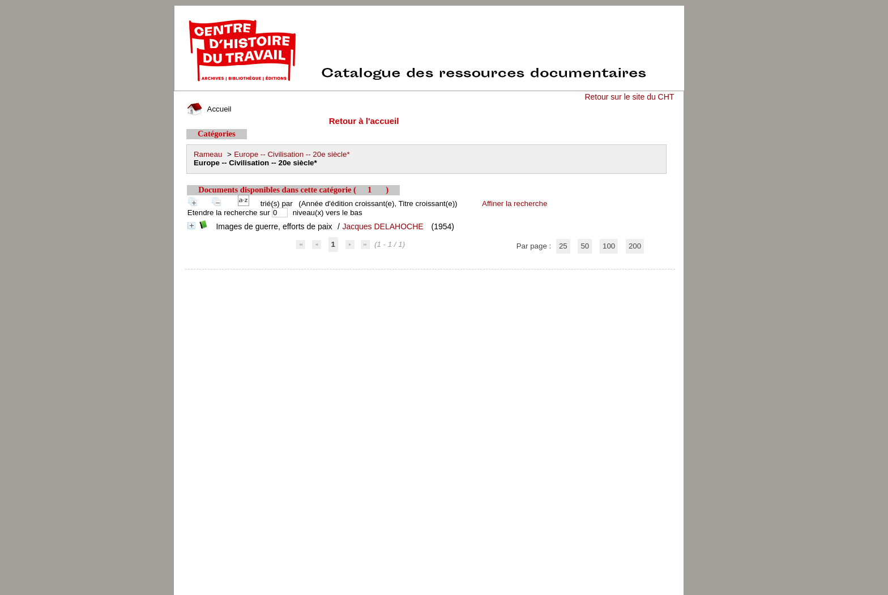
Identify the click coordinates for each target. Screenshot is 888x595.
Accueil (209, 109)
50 (584, 246)
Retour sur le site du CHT (629, 96)
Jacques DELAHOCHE (382, 226)
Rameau (208, 154)
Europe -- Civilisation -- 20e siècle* (291, 154)
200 (635, 246)
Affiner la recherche (514, 203)
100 (609, 246)
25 (563, 246)
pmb (430, 276)
